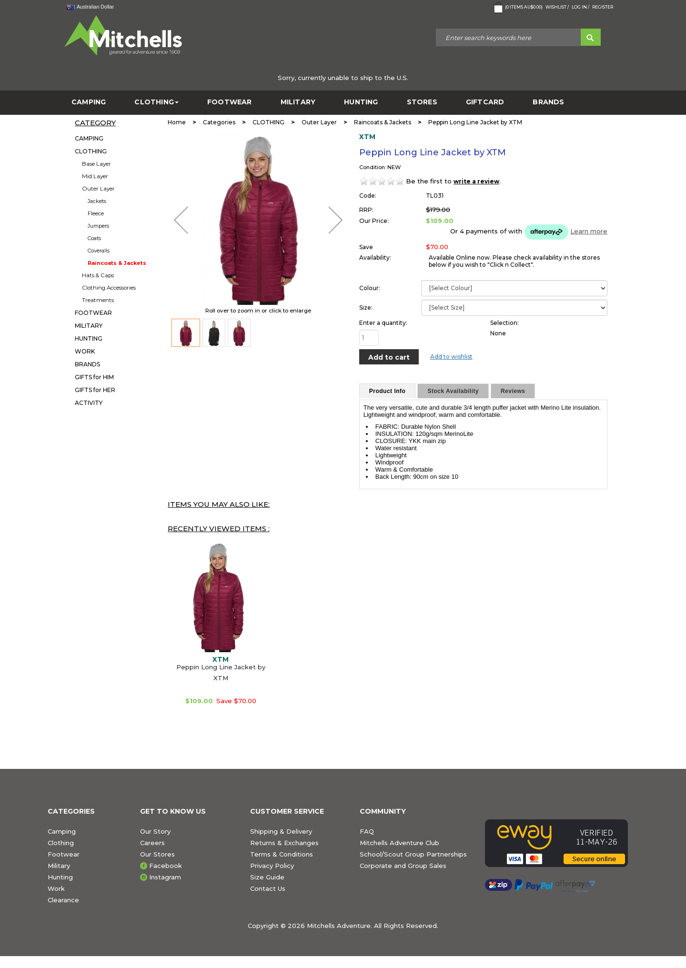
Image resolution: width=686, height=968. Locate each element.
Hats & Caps (98, 275)
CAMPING (88, 102)
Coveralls (99, 250)
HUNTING (361, 102)
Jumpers (98, 225)
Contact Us (267, 888)
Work (56, 888)
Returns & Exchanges (284, 843)
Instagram (165, 877)
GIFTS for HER (95, 389)
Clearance (63, 900)
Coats (94, 238)
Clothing (61, 843)
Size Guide (267, 877)
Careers (152, 843)
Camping (62, 831)
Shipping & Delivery (281, 831)
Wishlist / (557, 7)
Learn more (588, 231)
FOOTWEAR (229, 102)
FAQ (367, 831)
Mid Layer (95, 176)
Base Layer (96, 164)
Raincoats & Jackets (117, 263)
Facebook (165, 865)
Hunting (60, 877)
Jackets (97, 201)
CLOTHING (156, 102)
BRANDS (548, 102)
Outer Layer (98, 188)
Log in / (580, 7)
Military (59, 865)
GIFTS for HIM (94, 377)
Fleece (96, 213)
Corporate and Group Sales (403, 865)
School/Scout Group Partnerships (413, 854)
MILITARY (298, 102)
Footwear (64, 854)
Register (602, 7)
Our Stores (157, 854)
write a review (476, 181)
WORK (85, 351)
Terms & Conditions (281, 854)
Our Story (155, 831)
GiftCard (485, 102)
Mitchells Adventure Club (399, 843)
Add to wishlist (451, 356)
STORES (422, 102)
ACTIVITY (88, 402)
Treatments (98, 300)
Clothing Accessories (109, 287)
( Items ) (517, 7)
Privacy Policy (272, 865)
